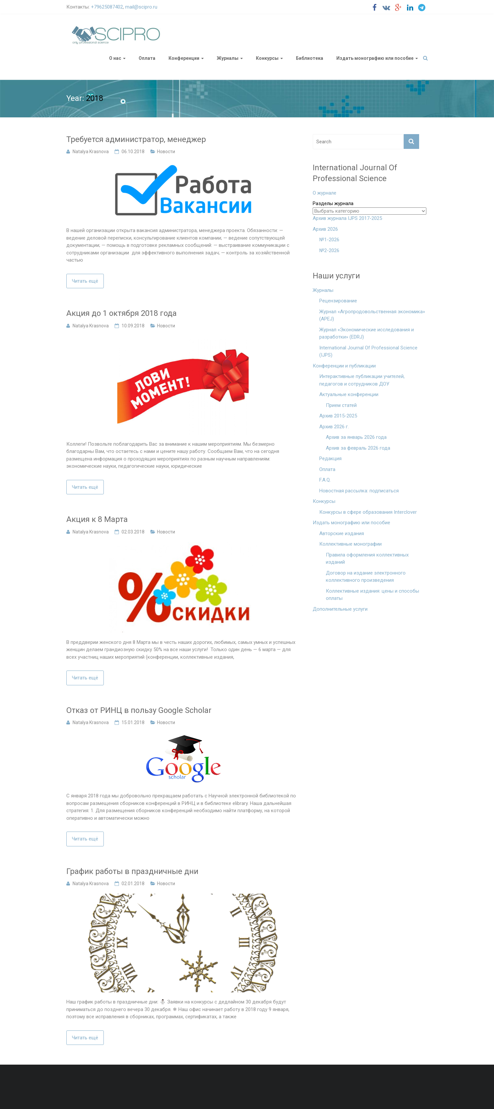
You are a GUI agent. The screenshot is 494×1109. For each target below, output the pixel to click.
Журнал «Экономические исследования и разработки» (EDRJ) (366, 333)
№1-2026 (329, 240)
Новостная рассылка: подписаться (359, 491)
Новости (166, 151)
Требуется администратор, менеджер (136, 139)
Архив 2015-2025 (338, 416)
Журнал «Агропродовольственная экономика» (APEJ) (372, 315)
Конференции (183, 58)
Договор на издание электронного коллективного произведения (366, 576)
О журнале (324, 193)
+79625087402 (107, 7)
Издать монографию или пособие (375, 58)
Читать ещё (85, 281)
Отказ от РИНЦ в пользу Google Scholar (139, 710)
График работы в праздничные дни (132, 871)
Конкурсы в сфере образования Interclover (368, 512)
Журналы (227, 58)
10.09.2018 (133, 325)
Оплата (147, 58)
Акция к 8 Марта (97, 519)
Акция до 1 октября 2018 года (121, 313)
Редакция (330, 458)
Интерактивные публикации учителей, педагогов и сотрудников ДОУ (362, 380)
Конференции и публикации (344, 366)
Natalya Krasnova (91, 151)
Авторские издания (341, 533)
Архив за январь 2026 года (356, 437)
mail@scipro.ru (141, 7)
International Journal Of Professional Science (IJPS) (368, 351)
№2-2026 (329, 250)
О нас (115, 58)
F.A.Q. (325, 480)
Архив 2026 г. (334, 427)
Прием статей (341, 405)
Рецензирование (338, 301)
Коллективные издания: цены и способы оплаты (372, 595)
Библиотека (309, 58)
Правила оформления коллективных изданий (367, 558)
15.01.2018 (133, 722)
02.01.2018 (133, 883)
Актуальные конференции (348, 394)
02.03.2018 (133, 531)
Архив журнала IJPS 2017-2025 (347, 218)
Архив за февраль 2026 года (358, 448)
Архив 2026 (325, 229)
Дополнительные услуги (340, 609)
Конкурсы (267, 58)
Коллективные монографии (350, 544)
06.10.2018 (133, 151)
